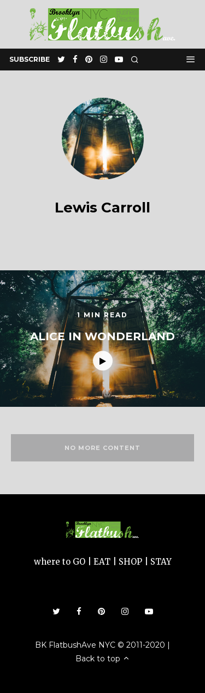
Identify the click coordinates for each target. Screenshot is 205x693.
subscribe (29, 59)
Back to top (102, 659)
